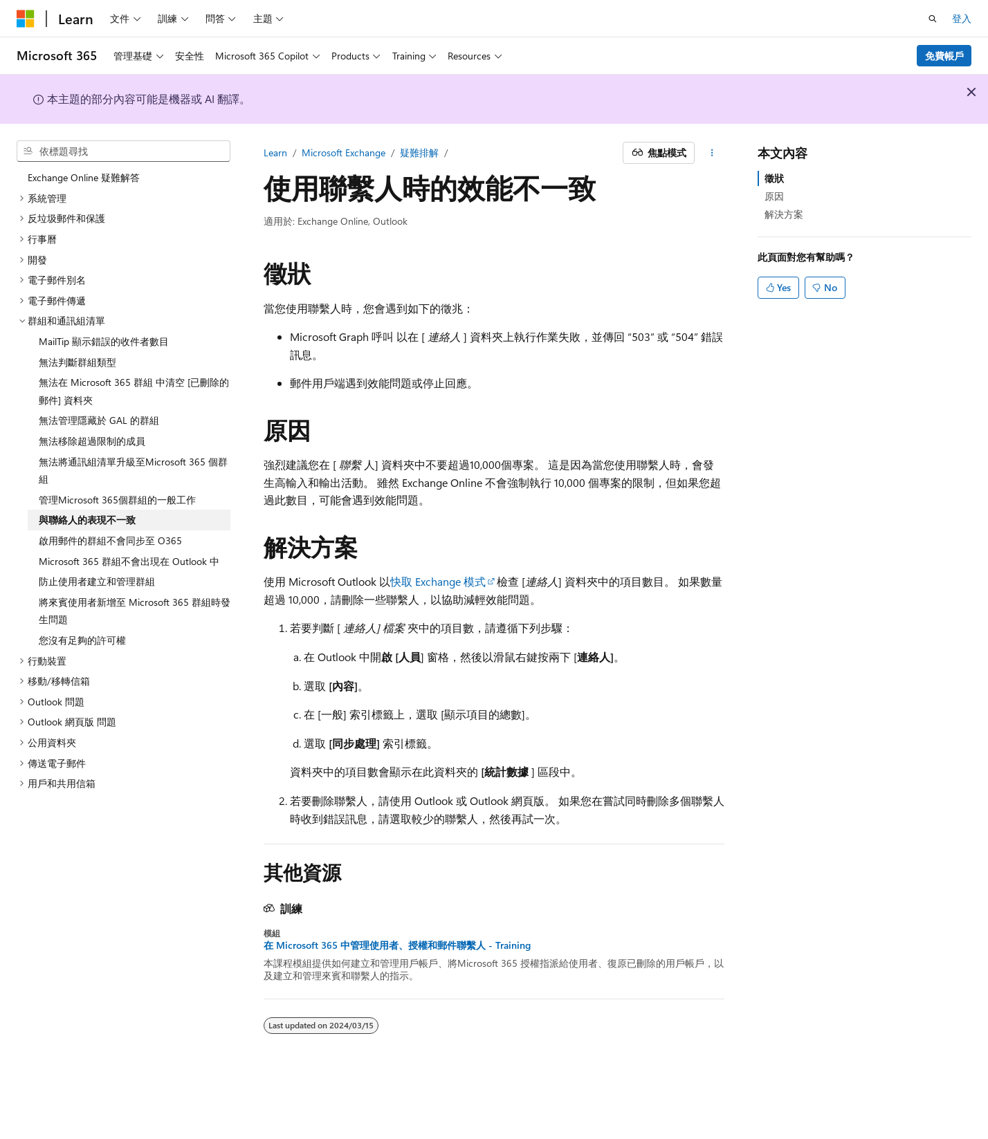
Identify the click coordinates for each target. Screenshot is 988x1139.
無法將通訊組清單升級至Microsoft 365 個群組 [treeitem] (133, 470)
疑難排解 (419, 152)
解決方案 (784, 214)
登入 (961, 18)
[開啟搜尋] (932, 18)
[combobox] (123, 151)
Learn (275, 152)
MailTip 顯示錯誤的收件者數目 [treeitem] (104, 341)
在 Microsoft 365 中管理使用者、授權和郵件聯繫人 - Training (397, 945)
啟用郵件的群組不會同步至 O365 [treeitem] (110, 540)
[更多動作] (712, 153)
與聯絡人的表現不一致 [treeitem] (87, 519)
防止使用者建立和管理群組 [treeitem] (97, 581)
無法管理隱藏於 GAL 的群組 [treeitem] (99, 420)
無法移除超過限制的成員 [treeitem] (92, 440)
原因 (774, 196)
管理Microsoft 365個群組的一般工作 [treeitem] (117, 499)
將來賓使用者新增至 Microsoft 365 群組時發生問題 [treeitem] (134, 611)
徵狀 (774, 178)
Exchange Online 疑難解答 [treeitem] (84, 177)
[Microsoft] (26, 19)
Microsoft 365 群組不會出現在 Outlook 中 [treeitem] (129, 561)
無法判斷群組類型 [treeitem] (77, 362)
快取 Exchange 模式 (438, 581)
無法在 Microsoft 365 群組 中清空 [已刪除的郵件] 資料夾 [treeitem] (134, 391)
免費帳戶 (944, 55)
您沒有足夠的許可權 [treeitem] (82, 640)
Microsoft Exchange (343, 152)
